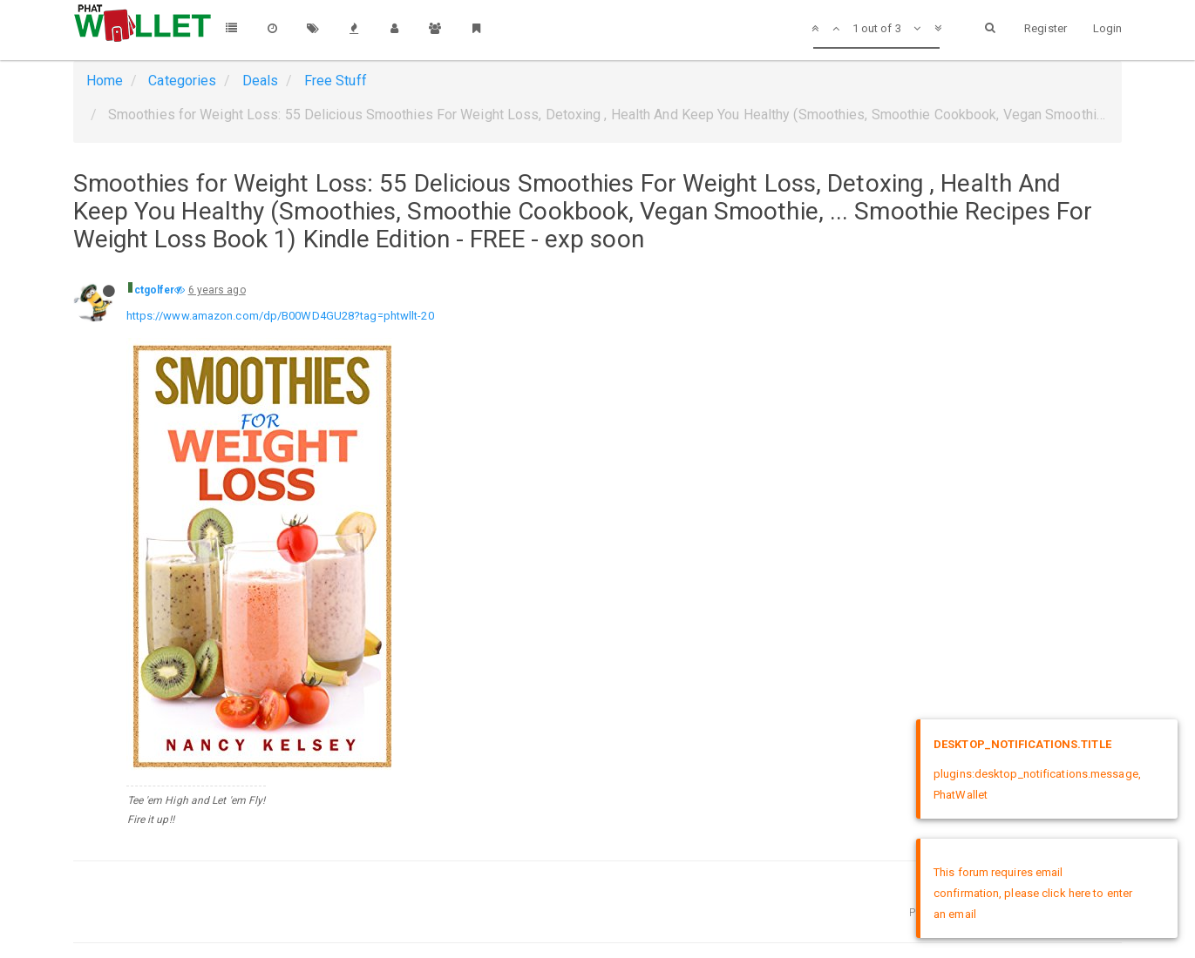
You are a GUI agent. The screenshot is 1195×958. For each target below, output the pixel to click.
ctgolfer (154, 290)
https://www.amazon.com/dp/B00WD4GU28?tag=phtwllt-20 (280, 315)
